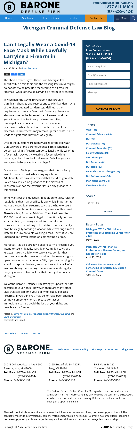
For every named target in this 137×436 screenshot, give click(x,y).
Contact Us (96, 18)
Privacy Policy (80, 349)
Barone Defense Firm (35, 427)
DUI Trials (94, 166)
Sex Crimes (94, 157)
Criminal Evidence (99, 134)
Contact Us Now (108, 108)
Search (108, 211)
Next (36, 333)
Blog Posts (127, 349)
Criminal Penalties (33, 313)
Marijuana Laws (98, 180)
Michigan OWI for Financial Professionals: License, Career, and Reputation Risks (106, 250)
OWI (91, 129)
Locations (74, 18)
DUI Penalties (96, 162)
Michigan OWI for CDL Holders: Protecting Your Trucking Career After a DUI (108, 233)
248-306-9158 (22, 380)
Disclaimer (63, 349)
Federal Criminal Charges (103, 171)
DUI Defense (95, 143)
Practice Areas (51, 18)
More (124, 18)
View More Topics (96, 185)
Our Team (27, 18)
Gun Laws (65, 313)
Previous (10, 333)
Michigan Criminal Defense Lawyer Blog (31, 7)
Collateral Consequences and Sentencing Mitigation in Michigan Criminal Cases (106, 268)
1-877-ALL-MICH (23, 374)
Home (8, 18)
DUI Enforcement (98, 176)
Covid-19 (18, 313)
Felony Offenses (51, 313)
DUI (90, 139)
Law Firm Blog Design (117, 427)
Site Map (97, 349)
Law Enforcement (12, 316)
